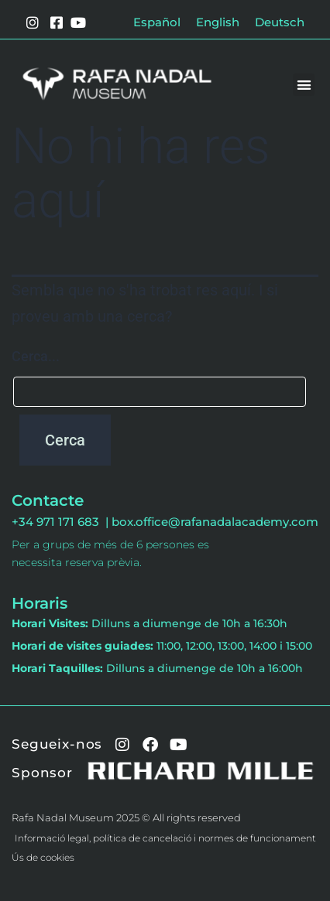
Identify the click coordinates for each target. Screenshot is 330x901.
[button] (304, 84)
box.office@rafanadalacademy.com (215, 521)
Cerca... (36, 356)
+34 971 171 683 (58, 521)
